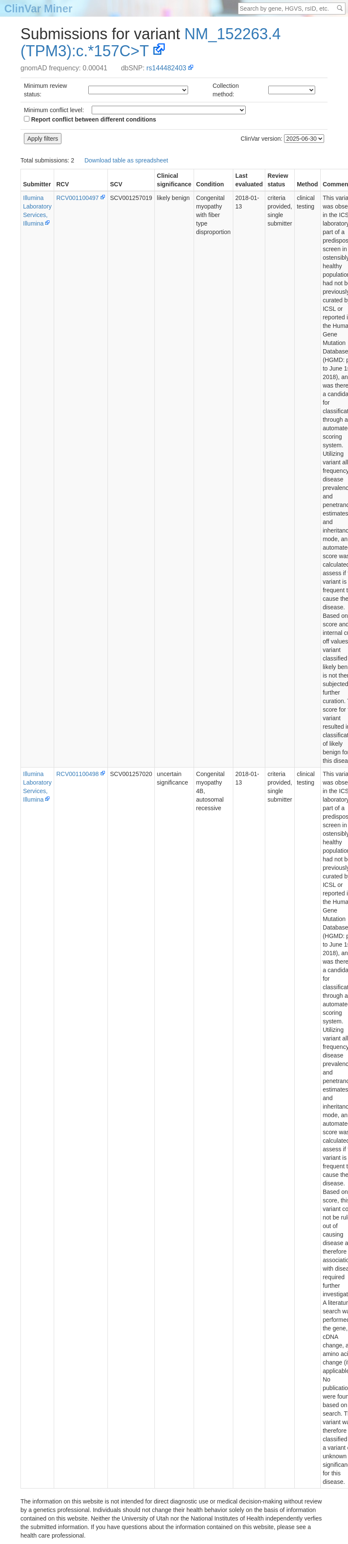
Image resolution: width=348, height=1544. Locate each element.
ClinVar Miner (38, 8)
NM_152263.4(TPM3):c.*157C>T (150, 42)
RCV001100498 (77, 774)
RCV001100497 (77, 197)
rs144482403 (166, 68)
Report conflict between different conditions (90, 119)
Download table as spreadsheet (126, 160)
